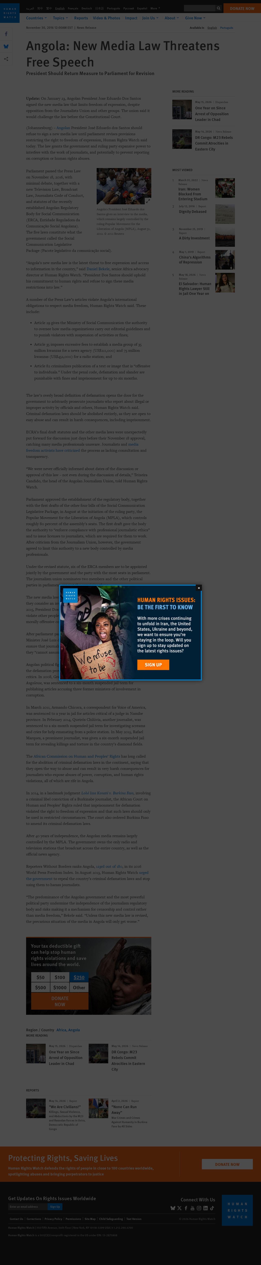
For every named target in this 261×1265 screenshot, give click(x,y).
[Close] (199, 587)
